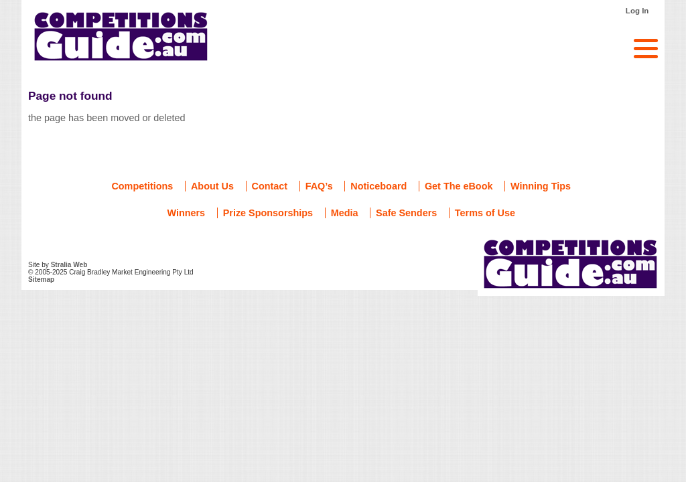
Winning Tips (540, 186)
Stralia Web (69, 264)
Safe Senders (406, 213)
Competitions (142, 186)
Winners (186, 213)
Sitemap (41, 279)
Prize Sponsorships (268, 213)
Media (344, 213)
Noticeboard (378, 186)
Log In (637, 11)
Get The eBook (459, 186)
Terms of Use (485, 213)
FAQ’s (319, 186)
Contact (270, 186)
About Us (212, 186)
